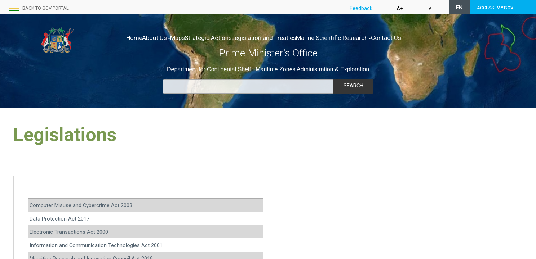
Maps (192, 37)
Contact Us (431, 37)
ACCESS (495, 7)
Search (353, 85)
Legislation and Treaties (294, 37)
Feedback (361, 8)
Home (134, 37)
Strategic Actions (230, 37)
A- (431, 8)
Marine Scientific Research (371, 37)
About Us (164, 37)
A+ (400, 8)
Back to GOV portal (45, 8)
